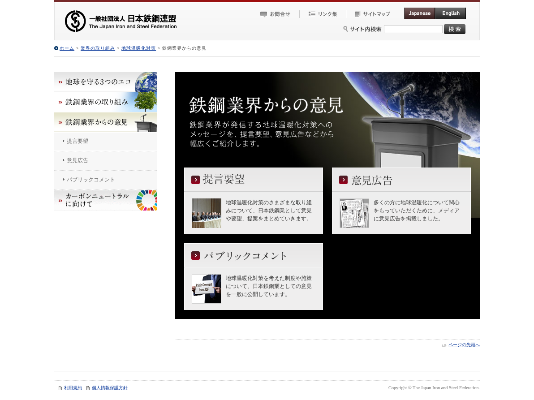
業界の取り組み (98, 48)
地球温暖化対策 (138, 48)
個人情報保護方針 (110, 387)
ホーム (67, 48)
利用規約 (73, 387)
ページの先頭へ (464, 344)
